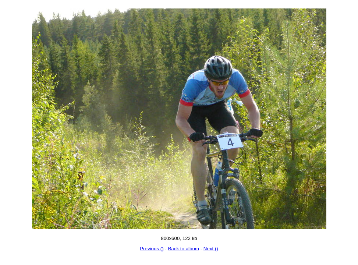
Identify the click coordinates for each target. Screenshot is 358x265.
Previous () (151, 248)
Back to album (183, 248)
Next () (210, 248)
